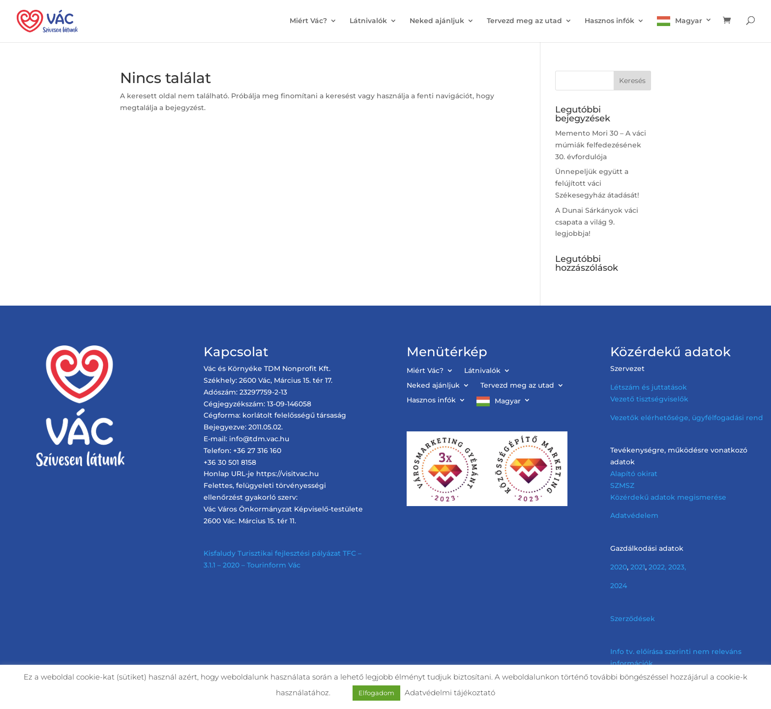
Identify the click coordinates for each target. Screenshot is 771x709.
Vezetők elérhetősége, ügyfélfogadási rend (686, 417)
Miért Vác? (308, 21)
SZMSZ (622, 485)
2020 (618, 567)
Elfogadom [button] (376, 693)
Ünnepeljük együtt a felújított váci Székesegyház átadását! (597, 183)
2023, (677, 567)
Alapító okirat (633, 473)
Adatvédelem (634, 515)
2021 (637, 567)
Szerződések (632, 618)
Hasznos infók (609, 21)
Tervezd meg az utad (524, 21)
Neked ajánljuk (437, 21)
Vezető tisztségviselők (649, 399)
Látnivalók (368, 21)
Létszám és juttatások (648, 387)
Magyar (688, 20)
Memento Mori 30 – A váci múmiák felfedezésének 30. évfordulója (600, 145)
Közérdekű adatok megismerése (668, 497)
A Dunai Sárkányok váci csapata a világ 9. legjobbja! (596, 222)
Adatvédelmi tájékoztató (450, 692)
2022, (657, 567)
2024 (618, 585)
